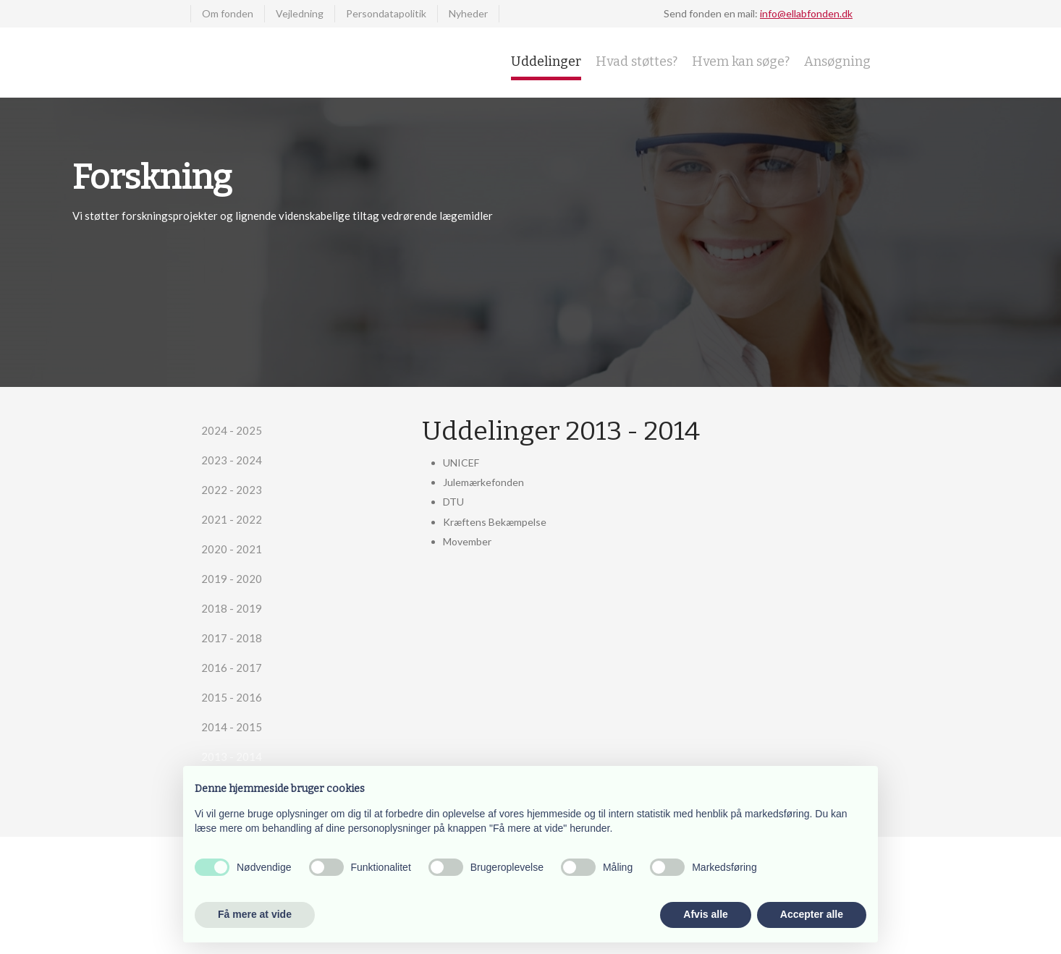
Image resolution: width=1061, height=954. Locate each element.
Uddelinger (546, 61)
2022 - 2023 (231, 489)
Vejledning (300, 13)
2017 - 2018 (231, 637)
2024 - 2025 (231, 430)
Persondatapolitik (386, 13)
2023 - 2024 (231, 460)
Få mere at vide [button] (255, 914)
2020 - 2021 (231, 548)
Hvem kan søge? (741, 61)
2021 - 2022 (231, 519)
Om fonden (227, 13)
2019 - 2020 (231, 578)
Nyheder (468, 13)
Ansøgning (837, 61)
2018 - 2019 (231, 608)
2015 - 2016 (231, 697)
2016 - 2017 (231, 667)
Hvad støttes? (636, 61)
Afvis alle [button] (705, 914)
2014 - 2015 (231, 726)
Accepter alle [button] (811, 914)
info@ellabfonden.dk (806, 13)
